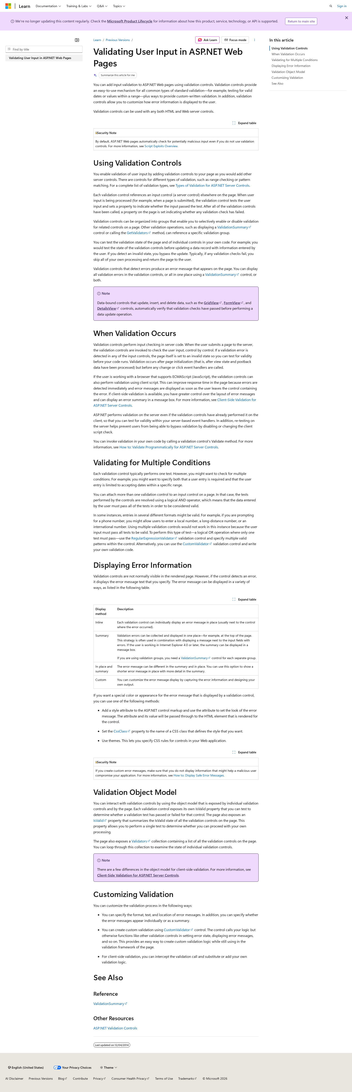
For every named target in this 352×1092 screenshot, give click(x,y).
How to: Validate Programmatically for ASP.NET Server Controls (168, 447)
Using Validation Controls (290, 48)
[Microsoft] (8, 6)
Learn (97, 40)
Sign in (342, 6)
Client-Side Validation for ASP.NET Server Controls (138, 875)
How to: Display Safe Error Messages (199, 775)
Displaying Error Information (291, 66)
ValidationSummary (232, 227)
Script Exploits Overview (161, 146)
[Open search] (330, 6)
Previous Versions (118, 40)
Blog (61, 1078)
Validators (139, 841)
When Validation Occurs (288, 54)
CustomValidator (196, 543)
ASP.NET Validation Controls (115, 1028)
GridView (211, 302)
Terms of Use (164, 1078)
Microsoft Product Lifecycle (129, 21)
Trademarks (186, 1078)
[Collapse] (77, 40)
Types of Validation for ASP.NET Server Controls (212, 185)
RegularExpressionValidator (152, 538)
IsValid (98, 820)
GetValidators (137, 232)
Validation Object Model (288, 72)
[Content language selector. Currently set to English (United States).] (25, 1067)
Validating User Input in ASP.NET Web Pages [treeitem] (40, 58)
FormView (232, 302)
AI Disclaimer (14, 1078)
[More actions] (255, 40)
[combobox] (44, 49)
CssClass (120, 731)
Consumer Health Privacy (129, 1078)
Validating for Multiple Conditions (295, 60)
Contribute (80, 1078)
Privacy (98, 1078)
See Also (277, 83)
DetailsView (106, 308)
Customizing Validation (287, 77)
